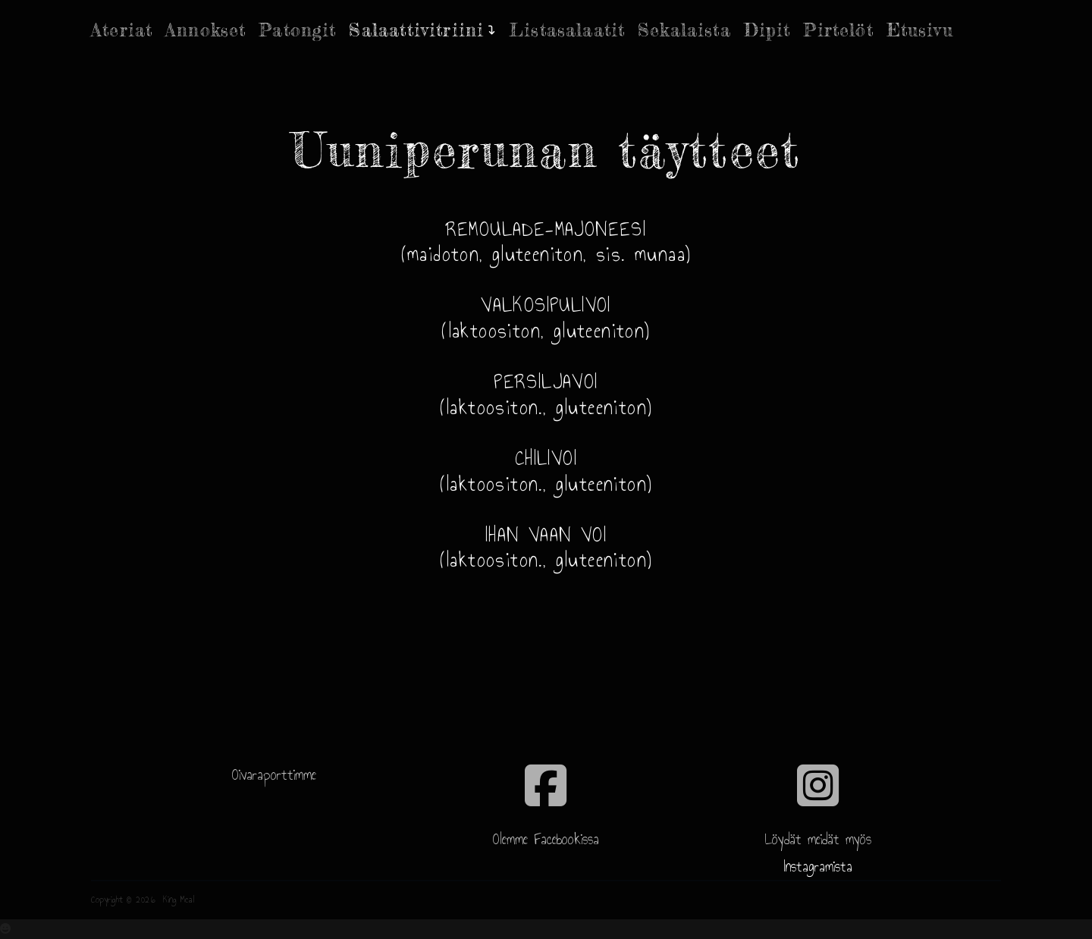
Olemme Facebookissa (546, 839)
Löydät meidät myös (818, 839)
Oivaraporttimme (274, 775)
